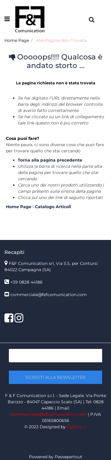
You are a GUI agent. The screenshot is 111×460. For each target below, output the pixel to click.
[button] (55, 377)
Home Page (16, 40)
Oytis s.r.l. (77, 426)
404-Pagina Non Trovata (61, 40)
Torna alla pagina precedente (50, 160)
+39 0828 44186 (26, 282)
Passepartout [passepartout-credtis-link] (68, 456)
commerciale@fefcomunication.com (48, 294)
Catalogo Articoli (53, 206)
